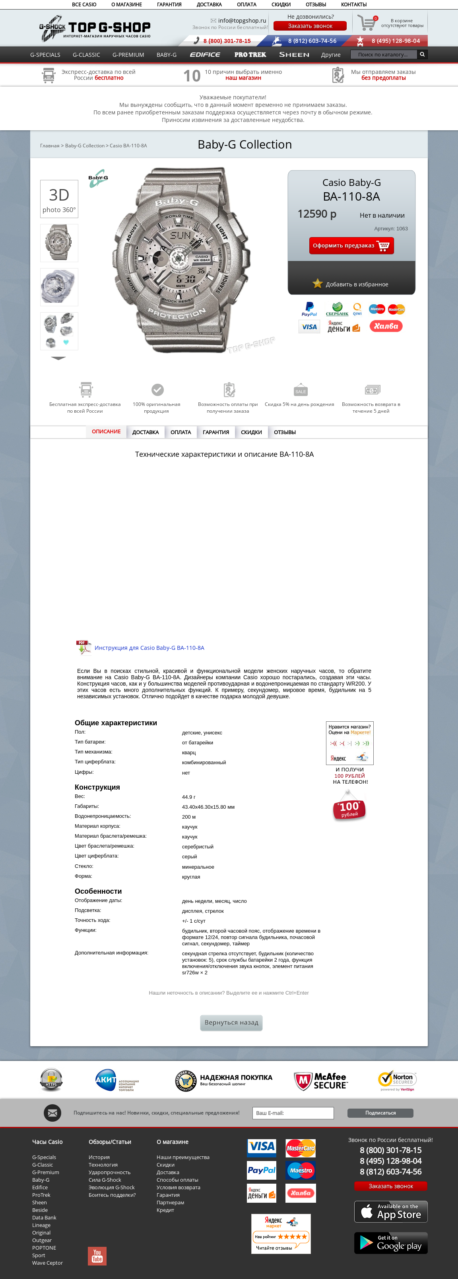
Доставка (168, 1172)
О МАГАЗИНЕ (126, 4)
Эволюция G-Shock (112, 1187)
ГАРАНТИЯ (169, 4)
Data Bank (44, 1217)
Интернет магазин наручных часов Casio (95, 28)
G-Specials (44, 1157)
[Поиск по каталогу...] (385, 54)
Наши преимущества (183, 1157)
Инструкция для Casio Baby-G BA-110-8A (149, 647)
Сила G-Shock (105, 1179)
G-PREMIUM (128, 54)
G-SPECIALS (45, 54)
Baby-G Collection (85, 145)
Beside (40, 1209)
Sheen (39, 1202)
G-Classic (42, 1164)
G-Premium (45, 1172)
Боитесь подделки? (112, 1194)
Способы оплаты (177, 1179)
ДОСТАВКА (209, 4)
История (99, 1157)
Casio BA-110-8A (128, 145)
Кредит (165, 1209)
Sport (38, 1255)
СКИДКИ (281, 4)
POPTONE (44, 1247)
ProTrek (41, 1194)
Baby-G (40, 1179)
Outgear (42, 1240)
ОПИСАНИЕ (106, 431)
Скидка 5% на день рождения (299, 404)
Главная (50, 145)
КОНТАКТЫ (354, 4)
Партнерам (170, 1202)
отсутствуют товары (401, 22)
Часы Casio (47, 1142)
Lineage (41, 1225)
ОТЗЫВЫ (316, 4)
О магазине (172, 1142)
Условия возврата (178, 1187)
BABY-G (167, 54)
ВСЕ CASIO (84, 4)
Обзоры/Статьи (110, 1142)
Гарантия (168, 1194)
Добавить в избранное (357, 284)
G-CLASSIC (86, 54)
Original (41, 1232)
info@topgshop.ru (242, 20)
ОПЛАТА (246, 4)
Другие (331, 54)
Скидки (166, 1164)
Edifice (40, 1187)
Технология (103, 1164)
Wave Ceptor (47, 1262)
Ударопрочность (110, 1172)
